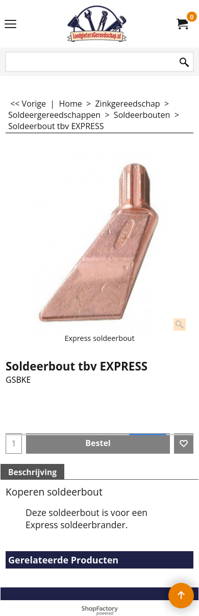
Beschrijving (32, 472)
